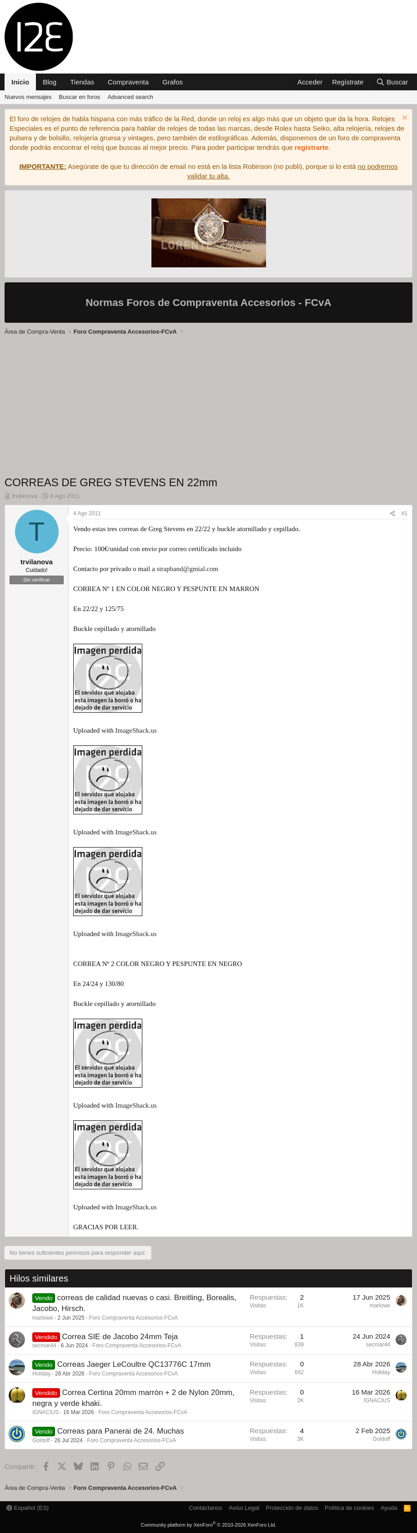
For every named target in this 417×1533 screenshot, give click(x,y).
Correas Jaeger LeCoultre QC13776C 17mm (134, 1364)
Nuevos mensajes (28, 97)
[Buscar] (392, 82)
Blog (49, 82)
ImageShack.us (135, 730)
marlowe (42, 1318)
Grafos (172, 82)
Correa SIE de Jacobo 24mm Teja (120, 1336)
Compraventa (128, 82)
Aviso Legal (244, 1507)
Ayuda (389, 1507)
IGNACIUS (45, 1412)
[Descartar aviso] (403, 118)
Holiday (41, 1373)
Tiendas (82, 82)
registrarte (311, 147)
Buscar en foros (79, 97)
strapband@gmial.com (187, 568)
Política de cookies (349, 1507)
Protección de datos (292, 1507)
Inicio (20, 82)
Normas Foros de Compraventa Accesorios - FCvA (208, 302)
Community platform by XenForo (208, 1525)
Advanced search (130, 97)
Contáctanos (205, 1507)
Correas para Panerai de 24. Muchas (120, 1431)
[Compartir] (392, 513)
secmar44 (44, 1345)
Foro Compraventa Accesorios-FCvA (133, 1318)
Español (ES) (27, 1507)
